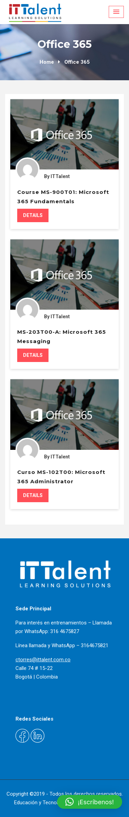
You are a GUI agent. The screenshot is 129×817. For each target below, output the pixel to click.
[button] (89, 802)
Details (33, 215)
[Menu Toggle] (116, 12)
